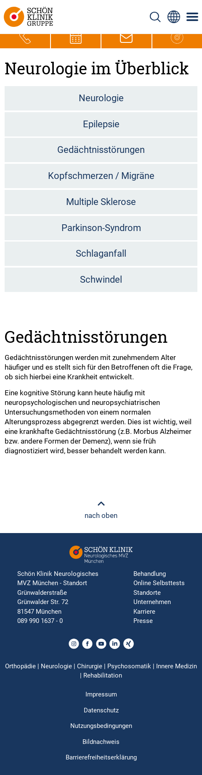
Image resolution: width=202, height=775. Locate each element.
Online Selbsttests (159, 583)
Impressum (101, 694)
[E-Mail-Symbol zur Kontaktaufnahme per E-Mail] (126, 37)
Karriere (144, 611)
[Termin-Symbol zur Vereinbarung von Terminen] (75, 37)
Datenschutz (101, 710)
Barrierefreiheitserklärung (101, 757)
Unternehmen (152, 602)
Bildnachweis (101, 742)
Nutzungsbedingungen (101, 726)
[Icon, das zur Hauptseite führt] (177, 37)
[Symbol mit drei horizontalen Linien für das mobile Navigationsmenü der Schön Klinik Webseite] (192, 17)
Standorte (147, 592)
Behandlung (149, 574)
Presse (143, 621)
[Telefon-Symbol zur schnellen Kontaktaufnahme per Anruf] (24, 37)
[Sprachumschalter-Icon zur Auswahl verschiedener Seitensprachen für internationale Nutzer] (173, 17)
